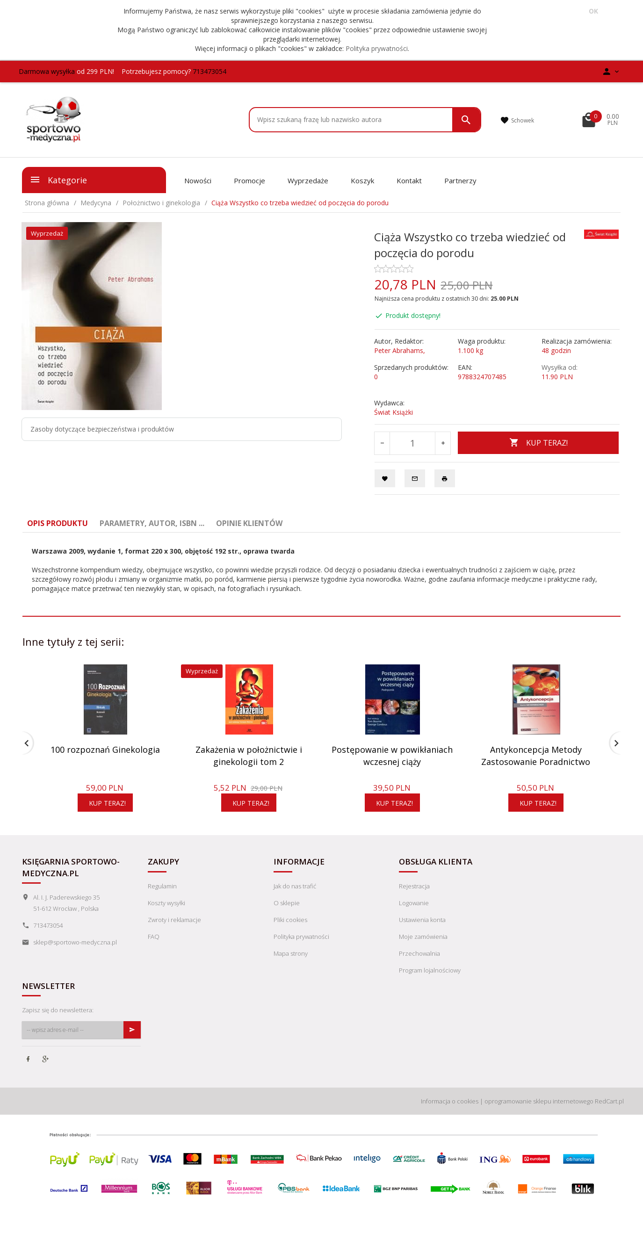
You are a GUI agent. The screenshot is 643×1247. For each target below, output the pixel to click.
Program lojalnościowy (430, 982)
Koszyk (362, 180)
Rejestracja (414, 898)
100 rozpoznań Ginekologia (105, 749)
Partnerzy (460, 180)
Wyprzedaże (308, 180)
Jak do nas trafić (295, 898)
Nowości (197, 180)
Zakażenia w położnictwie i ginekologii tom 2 (248, 755)
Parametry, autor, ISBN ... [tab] (152, 523)
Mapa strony (291, 965)
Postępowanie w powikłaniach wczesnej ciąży (392, 755)
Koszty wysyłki (166, 915)
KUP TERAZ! (538, 443)
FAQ (153, 948)
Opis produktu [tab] (57, 523)
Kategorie (58, 179)
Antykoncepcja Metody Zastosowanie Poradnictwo (535, 755)
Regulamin (162, 898)
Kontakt (409, 180)
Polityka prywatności (377, 48)
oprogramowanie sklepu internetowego (538, 1113)
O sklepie (287, 915)
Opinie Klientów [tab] (249, 523)
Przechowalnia (419, 965)
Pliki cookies (290, 932)
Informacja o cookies (449, 1113)
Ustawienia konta (422, 932)
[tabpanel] (321, 570)
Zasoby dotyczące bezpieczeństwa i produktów (102, 429)
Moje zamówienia (423, 948)
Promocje (249, 180)
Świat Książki (393, 412)
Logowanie (414, 915)
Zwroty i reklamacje (174, 932)
